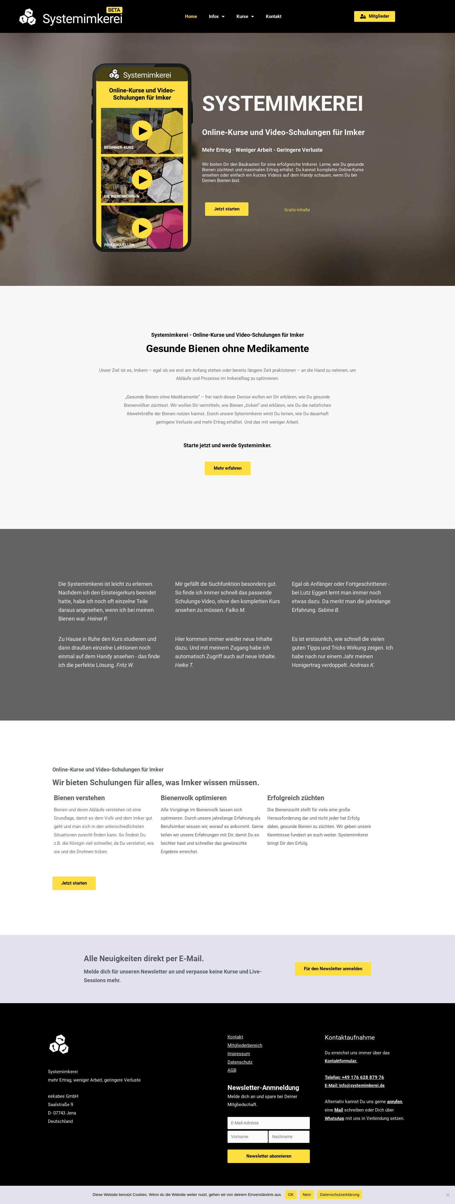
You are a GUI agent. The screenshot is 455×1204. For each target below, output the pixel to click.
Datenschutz (240, 1062)
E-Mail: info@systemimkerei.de (356, 1085)
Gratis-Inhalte (297, 210)
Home (191, 16)
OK (291, 1194)
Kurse (245, 16)
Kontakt (273, 16)
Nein (307, 1194)
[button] (374, 16)
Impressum (239, 1053)
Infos (217, 16)
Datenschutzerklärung (339, 1194)
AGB (232, 1070)
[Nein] (448, 1195)
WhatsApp (335, 1118)
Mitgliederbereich (245, 1045)
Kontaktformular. (341, 1061)
